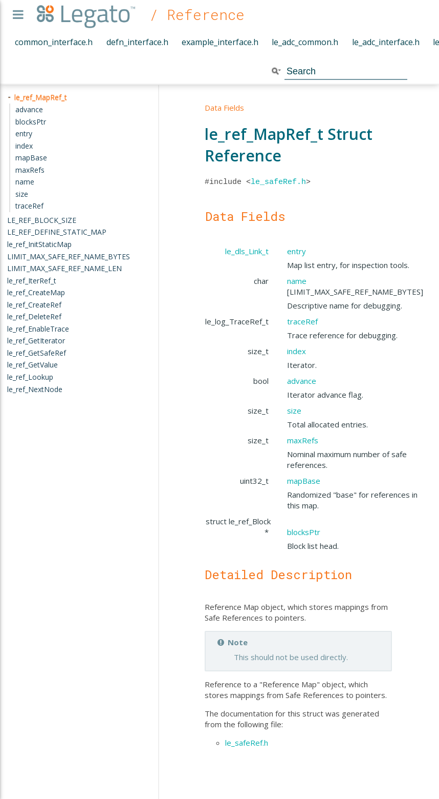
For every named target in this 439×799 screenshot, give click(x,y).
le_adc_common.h (305, 42)
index (296, 351)
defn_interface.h (137, 42)
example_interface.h (220, 42)
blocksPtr (303, 532)
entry (296, 251)
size (294, 410)
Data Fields (224, 108)
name (296, 281)
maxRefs (302, 440)
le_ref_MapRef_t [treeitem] (40, 97)
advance (301, 381)
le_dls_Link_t (247, 251)
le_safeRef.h (278, 182)
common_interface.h (54, 42)
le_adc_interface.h (386, 42)
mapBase (303, 481)
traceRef (302, 321)
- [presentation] (9, 97)
